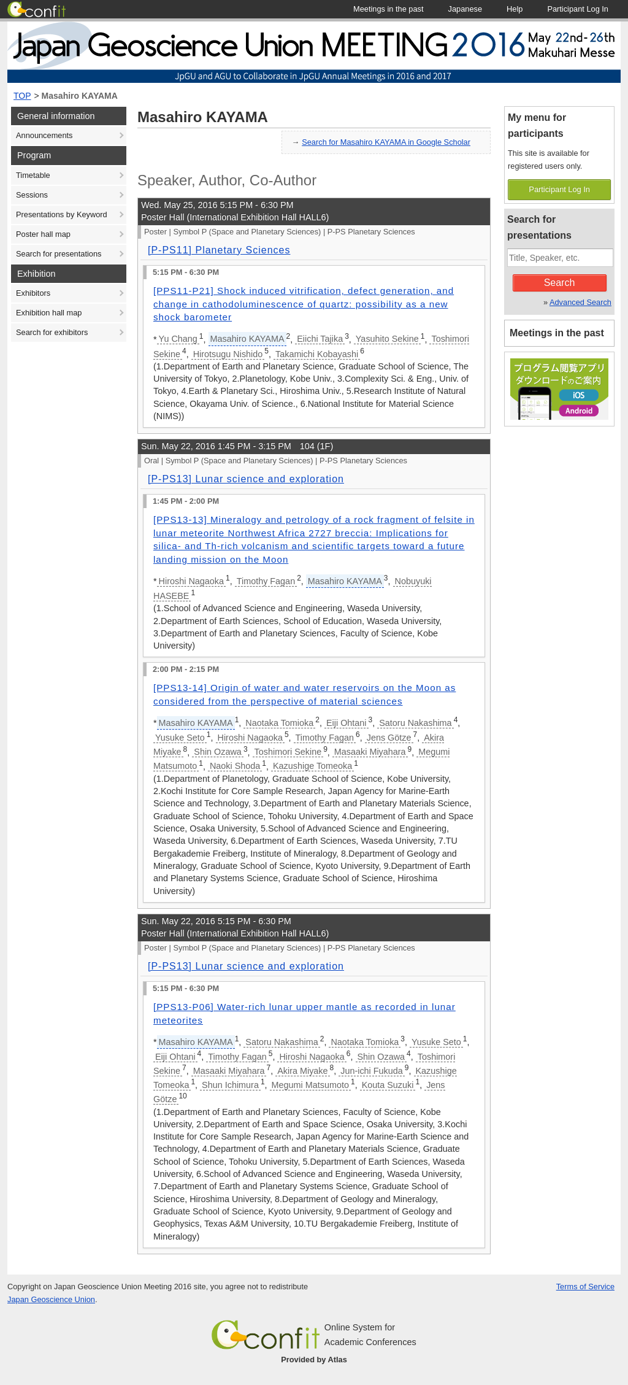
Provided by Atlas (314, 1359)
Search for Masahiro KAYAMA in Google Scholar (386, 142)
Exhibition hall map (49, 312)
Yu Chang (178, 339)
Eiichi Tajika (320, 339)
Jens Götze (389, 738)
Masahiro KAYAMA (80, 96)
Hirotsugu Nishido (228, 354)
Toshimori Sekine (288, 752)
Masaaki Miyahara (370, 752)
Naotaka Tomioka (279, 723)
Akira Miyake (302, 1071)
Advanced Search (580, 302)
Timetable (33, 175)
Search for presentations (58, 253)
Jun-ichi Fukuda (371, 1071)
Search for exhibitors (52, 332)
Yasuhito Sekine (387, 339)
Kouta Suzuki (388, 1085)
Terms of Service (585, 1286)
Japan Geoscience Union (51, 1299)
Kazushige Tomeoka (312, 766)
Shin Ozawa (218, 752)
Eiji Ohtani (346, 723)
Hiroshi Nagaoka (191, 581)
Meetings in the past (557, 333)
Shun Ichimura (230, 1085)
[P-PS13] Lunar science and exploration (246, 479)
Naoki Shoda (235, 766)
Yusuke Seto (180, 738)
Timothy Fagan (266, 581)
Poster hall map (43, 234)
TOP (22, 96)
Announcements (44, 135)
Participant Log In (559, 189)
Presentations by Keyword (61, 214)
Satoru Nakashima (415, 723)
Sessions (32, 194)
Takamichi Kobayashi (316, 354)
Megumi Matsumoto (310, 1085)
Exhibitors (33, 293)
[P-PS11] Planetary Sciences (219, 250)
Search (559, 282)
